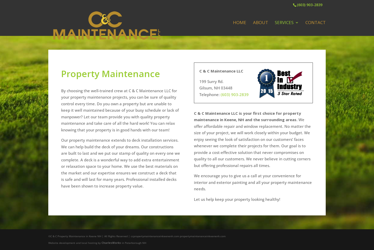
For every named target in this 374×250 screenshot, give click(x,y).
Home (239, 23)
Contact (315, 23)
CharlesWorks (111, 243)
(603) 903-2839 (309, 4)
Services (284, 23)
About (260, 23)
